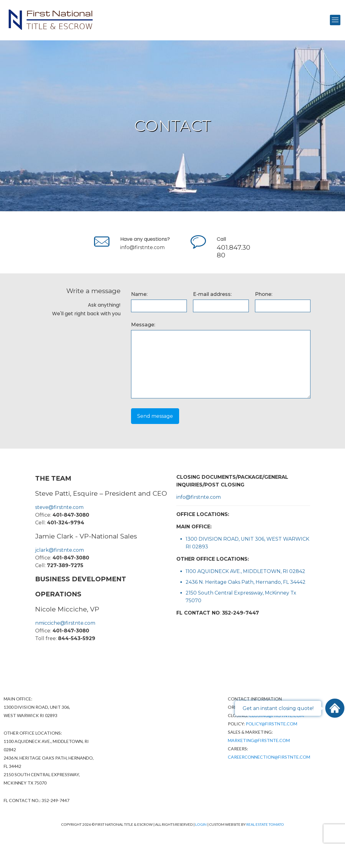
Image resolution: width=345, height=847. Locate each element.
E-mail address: (212, 294)
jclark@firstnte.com (59, 550)
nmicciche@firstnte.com (65, 623)
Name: (139, 294)
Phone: (263, 294)
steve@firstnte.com (59, 507)
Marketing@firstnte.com (259, 740)
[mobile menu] (335, 20)
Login (201, 824)
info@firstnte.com (142, 247)
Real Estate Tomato (265, 824)
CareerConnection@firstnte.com (269, 757)
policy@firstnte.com (271, 723)
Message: (143, 325)
